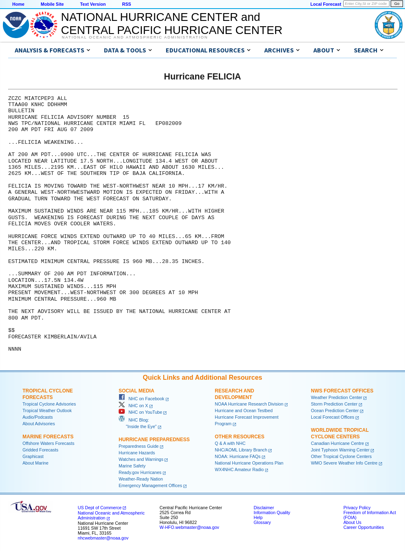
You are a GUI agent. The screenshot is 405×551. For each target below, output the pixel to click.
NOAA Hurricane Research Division (249, 403)
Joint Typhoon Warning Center (340, 449)
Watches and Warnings (141, 459)
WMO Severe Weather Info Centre (344, 462)
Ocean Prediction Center (335, 410)
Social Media (136, 391)
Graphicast (33, 456)
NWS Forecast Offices (342, 391)
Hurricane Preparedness (154, 439)
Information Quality (272, 512)
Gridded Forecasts (40, 449)
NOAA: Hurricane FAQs (238, 456)
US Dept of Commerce (100, 507)
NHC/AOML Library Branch (241, 449)
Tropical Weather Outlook (47, 410)
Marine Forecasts (48, 437)
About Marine (35, 462)
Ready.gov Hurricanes (140, 472)
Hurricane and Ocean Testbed (243, 410)
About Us (352, 522)
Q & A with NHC (230, 443)
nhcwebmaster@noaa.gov (103, 537)
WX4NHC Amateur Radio (239, 469)
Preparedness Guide (139, 446)
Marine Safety (132, 465)
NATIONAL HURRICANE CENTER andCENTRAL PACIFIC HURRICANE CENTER (171, 23)
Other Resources (239, 437)
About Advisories (38, 423)
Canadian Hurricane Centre (337, 443)
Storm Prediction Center (334, 403)
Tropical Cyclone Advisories (49, 403)
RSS (126, 4)
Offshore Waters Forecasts (48, 443)
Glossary (262, 522)
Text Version (93, 4)
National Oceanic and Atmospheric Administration (135, 37)
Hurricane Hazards (137, 452)
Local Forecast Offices (332, 417)
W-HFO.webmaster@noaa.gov (189, 527)
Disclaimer (264, 507)
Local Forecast (325, 4)
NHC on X (133, 405)
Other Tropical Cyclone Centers (341, 456)
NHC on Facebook (141, 398)
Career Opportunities (363, 527)
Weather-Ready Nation (141, 478)
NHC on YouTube (140, 412)
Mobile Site (52, 4)
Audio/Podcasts (37, 417)
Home (18, 4)
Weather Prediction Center (336, 397)
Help (258, 517)
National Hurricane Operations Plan (249, 462)
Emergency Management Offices (150, 485)
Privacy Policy (356, 507)
